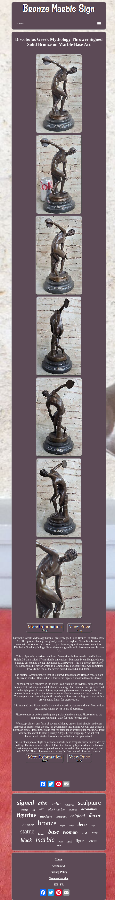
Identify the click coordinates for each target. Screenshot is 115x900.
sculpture (89, 802)
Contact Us (58, 865)
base (53, 831)
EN (56, 884)
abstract (61, 816)
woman (70, 832)
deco (82, 824)
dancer (28, 825)
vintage (24, 809)
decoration (89, 809)
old (33, 810)
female (41, 834)
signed (25, 802)
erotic (85, 833)
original (77, 815)
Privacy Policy (59, 872)
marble (45, 839)
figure (80, 840)
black (26, 840)
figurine (26, 815)
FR (62, 884)
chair (93, 841)
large (93, 825)
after (43, 803)
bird (60, 841)
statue (27, 831)
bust (69, 841)
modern (46, 816)
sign (62, 825)
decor (95, 815)
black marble (56, 809)
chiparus (69, 804)
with (41, 809)
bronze (47, 823)
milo (56, 803)
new (94, 833)
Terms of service (58, 878)
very (71, 825)
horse (59, 845)
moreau (73, 809)
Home (58, 859)
